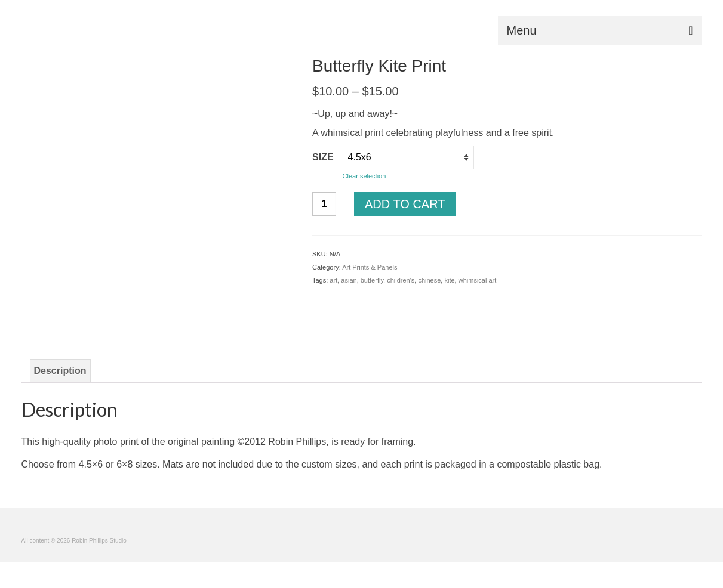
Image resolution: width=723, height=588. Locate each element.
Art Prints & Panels (369, 267)
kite (449, 280)
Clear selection (364, 176)
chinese (429, 280)
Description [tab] (60, 371)
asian (348, 280)
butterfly (372, 280)
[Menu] (600, 30)
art (333, 280)
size (323, 157)
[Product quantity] (324, 204)
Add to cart (405, 204)
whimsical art (478, 280)
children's (400, 280)
